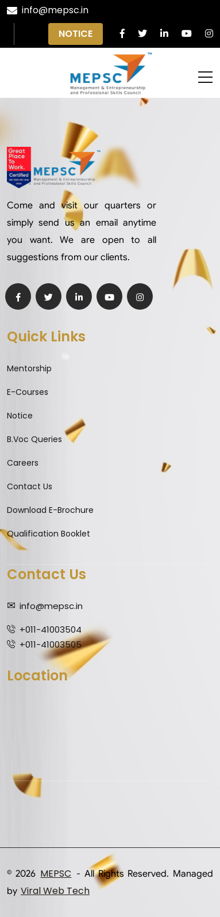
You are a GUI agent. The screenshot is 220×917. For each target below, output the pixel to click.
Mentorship (29, 368)
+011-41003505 (51, 644)
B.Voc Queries (34, 439)
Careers (22, 463)
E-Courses (27, 392)
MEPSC (55, 873)
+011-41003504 (51, 629)
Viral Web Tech (55, 890)
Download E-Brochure (50, 510)
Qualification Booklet (48, 533)
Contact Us (29, 486)
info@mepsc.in (47, 10)
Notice (75, 33)
